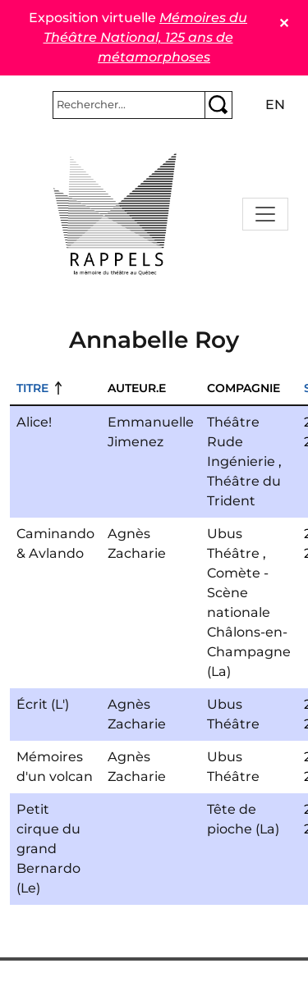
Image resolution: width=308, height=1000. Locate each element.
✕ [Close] (283, 23)
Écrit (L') (42, 704)
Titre (32, 388)
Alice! (34, 422)
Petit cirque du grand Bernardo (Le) (48, 848)
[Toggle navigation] (265, 214)
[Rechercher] (129, 105)
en (275, 104)
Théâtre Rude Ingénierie (241, 441)
